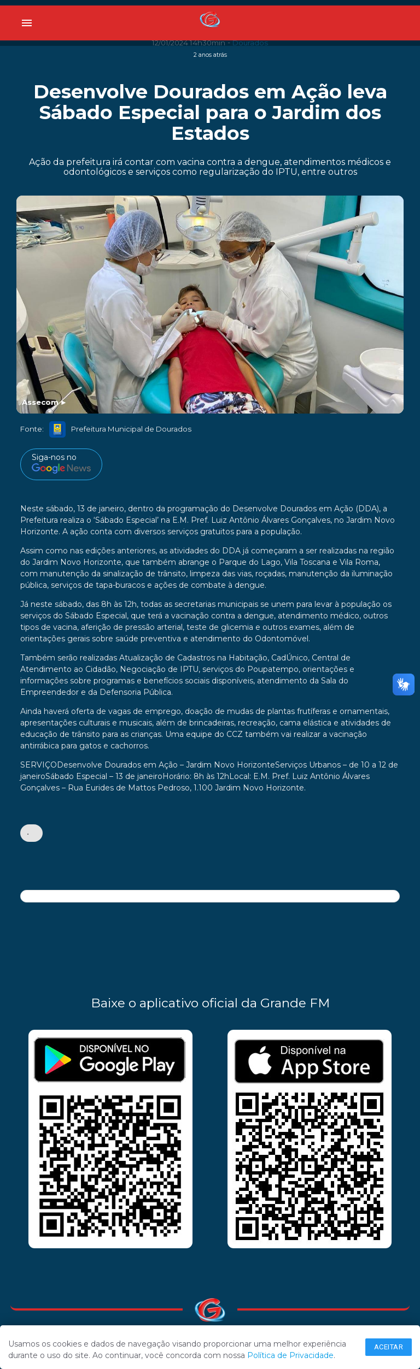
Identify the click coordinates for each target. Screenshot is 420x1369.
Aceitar (389, 1347)
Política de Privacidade (290, 1355)
